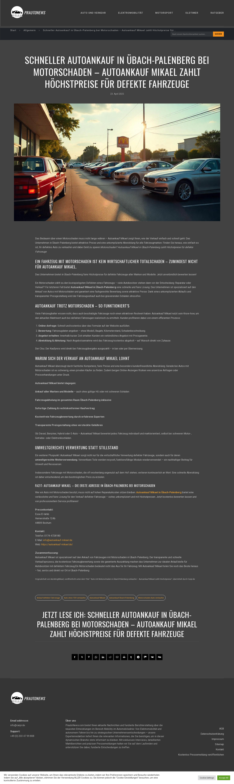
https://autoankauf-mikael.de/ (57, 544)
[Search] (218, 34)
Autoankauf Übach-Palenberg (121, 598)
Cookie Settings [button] (207, 778)
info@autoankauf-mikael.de (57, 540)
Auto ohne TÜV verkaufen (75, 598)
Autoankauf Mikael (97, 598)
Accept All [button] (223, 778)
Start (13, 30)
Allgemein (29, 30)
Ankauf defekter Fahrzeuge (48, 598)
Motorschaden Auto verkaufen (151, 598)
